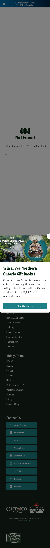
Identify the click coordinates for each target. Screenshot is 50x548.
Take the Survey (25, 306)
